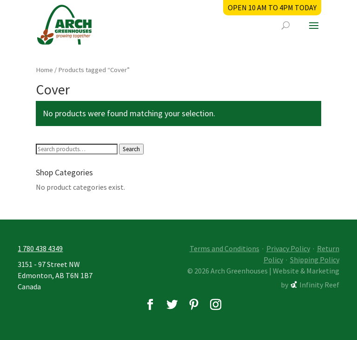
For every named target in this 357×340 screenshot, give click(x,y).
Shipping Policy (314, 259)
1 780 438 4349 (40, 248)
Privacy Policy (288, 248)
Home (44, 70)
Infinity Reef (319, 284)
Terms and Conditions (224, 248)
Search (131, 149)
